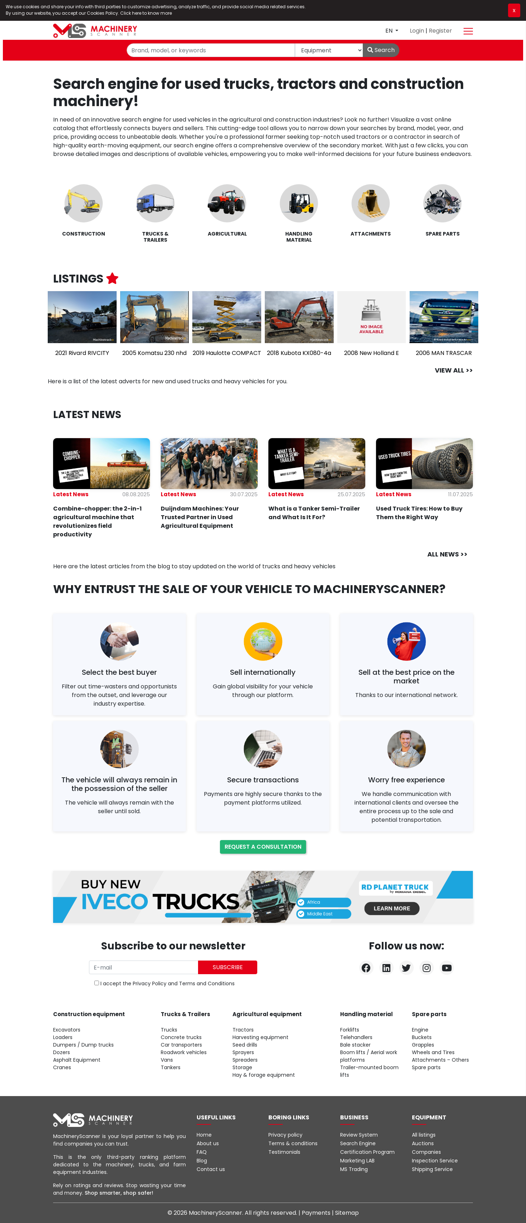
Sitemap (347, 1213)
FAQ (202, 1152)
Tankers (170, 1067)
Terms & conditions (293, 1143)
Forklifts (349, 1029)
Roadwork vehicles (184, 1052)
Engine (420, 1029)
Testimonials (284, 1152)
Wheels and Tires (433, 1052)
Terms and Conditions (207, 983)
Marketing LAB (357, 1160)
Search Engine (358, 1143)
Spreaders (245, 1059)
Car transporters (181, 1044)
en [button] (389, 31)
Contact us (211, 1169)
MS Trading (354, 1169)
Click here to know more (146, 13)
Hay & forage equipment (264, 1075)
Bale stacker (355, 1044)
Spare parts (426, 1067)
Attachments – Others (440, 1059)
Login (418, 31)
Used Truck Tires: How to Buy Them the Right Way (419, 512)
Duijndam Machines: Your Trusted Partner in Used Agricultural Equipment (200, 517)
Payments (317, 1213)
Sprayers (243, 1052)
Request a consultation (263, 847)
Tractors (243, 1029)
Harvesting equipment (260, 1037)
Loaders (62, 1037)
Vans (167, 1059)
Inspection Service (435, 1160)
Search (381, 50)
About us (208, 1143)
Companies (426, 1152)
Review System (359, 1134)
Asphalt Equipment (76, 1059)
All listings (424, 1134)
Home (204, 1134)
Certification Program (367, 1152)
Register (440, 31)
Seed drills (245, 1044)
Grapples (423, 1044)
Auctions (423, 1143)
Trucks (169, 1029)
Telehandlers (356, 1037)
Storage (242, 1067)
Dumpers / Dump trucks (83, 1044)
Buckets (422, 1037)
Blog (202, 1160)
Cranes (62, 1067)
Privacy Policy (149, 983)
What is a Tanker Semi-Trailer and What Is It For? (314, 512)
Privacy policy (285, 1134)
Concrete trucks (181, 1037)
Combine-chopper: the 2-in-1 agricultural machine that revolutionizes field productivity (97, 521)
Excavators (66, 1029)
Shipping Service (432, 1169)
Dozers (61, 1052)
